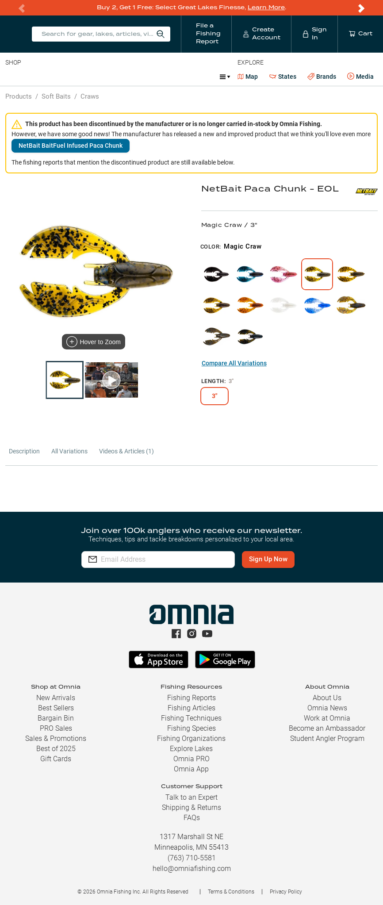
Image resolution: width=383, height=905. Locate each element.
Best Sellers (56, 708)
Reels (97, 76)
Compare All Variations (234, 362)
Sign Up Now (268, 559)
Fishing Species (191, 728)
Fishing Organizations (191, 738)
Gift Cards (55, 759)
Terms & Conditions (231, 892)
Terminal (131, 76)
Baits (12, 76)
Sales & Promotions (55, 738)
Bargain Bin (56, 718)
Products (18, 96)
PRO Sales (56, 728)
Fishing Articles (191, 708)
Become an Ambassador (327, 728)
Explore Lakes (191, 748)
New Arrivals (55, 698)
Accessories (175, 76)
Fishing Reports (191, 698)
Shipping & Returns (191, 807)
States (282, 76)
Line (40, 76)
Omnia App (191, 769)
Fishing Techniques (191, 718)
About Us (327, 698)
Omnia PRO (191, 759)
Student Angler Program (327, 738)
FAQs (192, 817)
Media (360, 76)
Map (247, 76)
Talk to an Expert (191, 797)
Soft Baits (56, 96)
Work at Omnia (327, 718)
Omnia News (327, 708)
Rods (68, 76)
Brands (321, 76)
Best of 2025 (56, 748)
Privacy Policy (286, 892)
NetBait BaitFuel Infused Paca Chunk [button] (71, 145)
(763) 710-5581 (192, 858)
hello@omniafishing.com (192, 868)
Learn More (266, 7)
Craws (89, 96)
